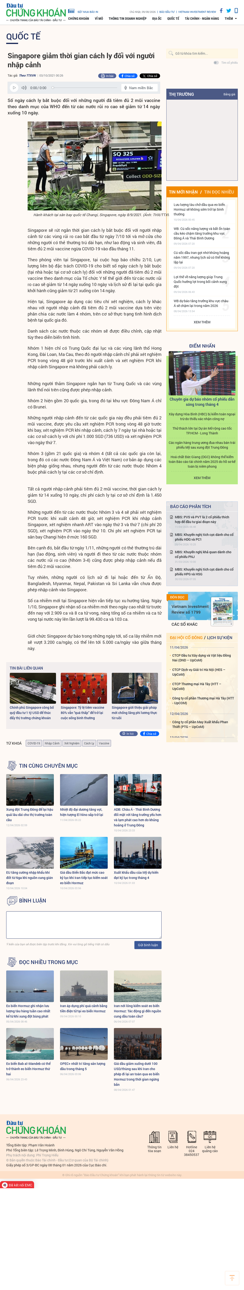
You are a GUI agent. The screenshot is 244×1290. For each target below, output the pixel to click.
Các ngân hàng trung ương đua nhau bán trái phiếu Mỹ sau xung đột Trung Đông (202, 445)
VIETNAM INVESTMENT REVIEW (197, 11)
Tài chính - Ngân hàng (202, 18)
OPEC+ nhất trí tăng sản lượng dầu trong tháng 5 (82, 1066)
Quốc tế (173, 18)
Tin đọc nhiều (219, 192)
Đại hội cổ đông (186, 637)
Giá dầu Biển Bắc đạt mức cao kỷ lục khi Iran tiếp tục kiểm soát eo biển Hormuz (84, 877)
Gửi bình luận (148, 945)
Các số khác (185, 624)
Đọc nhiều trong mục (48, 962)
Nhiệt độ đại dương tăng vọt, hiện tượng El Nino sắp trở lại (81, 812)
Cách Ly (89, 743)
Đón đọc (177, 597)
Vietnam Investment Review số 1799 (190, 609)
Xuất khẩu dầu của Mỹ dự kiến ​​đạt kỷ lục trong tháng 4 (136, 875)
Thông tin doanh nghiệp (128, 18)
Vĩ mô (99, 18)
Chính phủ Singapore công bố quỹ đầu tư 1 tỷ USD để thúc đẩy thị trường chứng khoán (32, 712)
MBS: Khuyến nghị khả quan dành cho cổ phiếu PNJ (203, 554)
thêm (229, 18)
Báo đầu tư (166, 11)
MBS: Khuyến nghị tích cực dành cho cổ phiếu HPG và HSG (204, 571)
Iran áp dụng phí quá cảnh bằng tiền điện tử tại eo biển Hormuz (83, 1008)
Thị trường (181, 94)
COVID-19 (34, 743)
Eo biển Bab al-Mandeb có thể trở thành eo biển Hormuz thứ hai (28, 1068)
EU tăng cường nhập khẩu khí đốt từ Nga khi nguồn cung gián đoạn (29, 877)
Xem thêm (202, 322)
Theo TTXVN (27, 75)
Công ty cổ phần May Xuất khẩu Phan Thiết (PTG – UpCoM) (200, 724)
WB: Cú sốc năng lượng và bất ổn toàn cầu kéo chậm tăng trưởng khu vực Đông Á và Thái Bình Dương (202, 233)
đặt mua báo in (83, 10)
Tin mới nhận (183, 192)
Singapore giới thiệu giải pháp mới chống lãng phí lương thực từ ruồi (134, 712)
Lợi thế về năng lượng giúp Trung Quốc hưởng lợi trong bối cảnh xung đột (200, 282)
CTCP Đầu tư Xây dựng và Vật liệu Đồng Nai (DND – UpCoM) (201, 657)
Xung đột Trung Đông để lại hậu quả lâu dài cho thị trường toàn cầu (29, 814)
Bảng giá (229, 94)
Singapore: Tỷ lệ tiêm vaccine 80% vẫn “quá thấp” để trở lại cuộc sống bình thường (82, 712)
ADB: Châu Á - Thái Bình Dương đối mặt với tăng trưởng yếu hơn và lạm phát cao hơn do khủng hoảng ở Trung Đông (137, 817)
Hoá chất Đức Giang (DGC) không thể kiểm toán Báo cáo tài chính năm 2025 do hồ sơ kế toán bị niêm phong (202, 462)
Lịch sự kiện (219, 637)
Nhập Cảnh (52, 743)
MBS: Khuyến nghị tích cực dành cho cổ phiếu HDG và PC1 (204, 537)
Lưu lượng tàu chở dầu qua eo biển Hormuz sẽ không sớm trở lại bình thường (199, 209)
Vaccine (104, 743)
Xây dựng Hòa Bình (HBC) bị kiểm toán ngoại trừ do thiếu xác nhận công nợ (202, 416)
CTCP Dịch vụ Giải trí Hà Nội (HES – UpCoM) (198, 672)
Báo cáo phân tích (190, 506)
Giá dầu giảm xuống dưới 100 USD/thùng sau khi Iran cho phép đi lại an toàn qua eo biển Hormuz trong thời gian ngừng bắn (136, 1074)
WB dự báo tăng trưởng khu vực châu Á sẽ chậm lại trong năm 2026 (201, 303)
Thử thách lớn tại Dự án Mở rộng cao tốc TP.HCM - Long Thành (202, 430)
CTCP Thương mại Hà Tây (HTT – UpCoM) (196, 686)
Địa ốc (157, 18)
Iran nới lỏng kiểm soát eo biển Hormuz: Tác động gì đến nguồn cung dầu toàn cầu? (137, 1011)
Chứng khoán (78, 18)
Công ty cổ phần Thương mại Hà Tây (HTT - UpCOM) (203, 700)
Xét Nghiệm (71, 743)
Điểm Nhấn (202, 346)
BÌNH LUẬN (32, 900)
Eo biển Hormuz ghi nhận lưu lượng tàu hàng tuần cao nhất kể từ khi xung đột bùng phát (28, 1011)
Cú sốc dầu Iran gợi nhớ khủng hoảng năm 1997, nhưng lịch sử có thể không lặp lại (202, 257)
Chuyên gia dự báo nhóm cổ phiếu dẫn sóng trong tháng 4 (202, 402)
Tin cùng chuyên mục (48, 766)
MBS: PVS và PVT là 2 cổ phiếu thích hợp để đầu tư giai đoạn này (202, 519)
